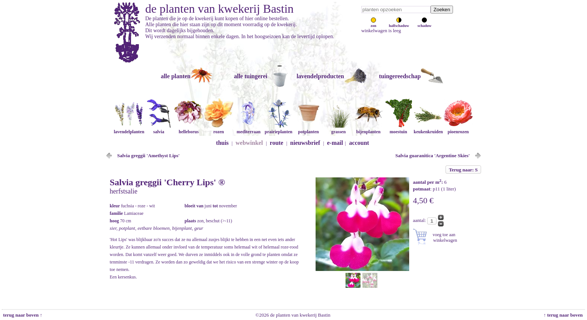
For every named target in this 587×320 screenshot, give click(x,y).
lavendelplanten (129, 129)
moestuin (398, 129)
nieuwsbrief (305, 143)
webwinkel (249, 143)
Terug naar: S (463, 170)
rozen (218, 129)
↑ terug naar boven (564, 315)
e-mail (335, 143)
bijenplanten (368, 129)
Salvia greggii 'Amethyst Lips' (148, 155)
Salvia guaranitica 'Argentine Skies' (432, 155)
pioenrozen (458, 129)
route (276, 143)
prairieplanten (278, 129)
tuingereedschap (400, 76)
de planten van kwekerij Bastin (219, 8)
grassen (338, 129)
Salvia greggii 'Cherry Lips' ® (167, 182)
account (359, 143)
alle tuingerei (250, 76)
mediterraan (248, 129)
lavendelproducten (320, 76)
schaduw (424, 23)
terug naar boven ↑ (22, 315)
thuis (222, 143)
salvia (158, 129)
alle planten (176, 76)
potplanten (308, 129)
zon (373, 23)
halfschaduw (399, 23)
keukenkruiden (428, 129)
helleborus (188, 129)
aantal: (420, 220)
